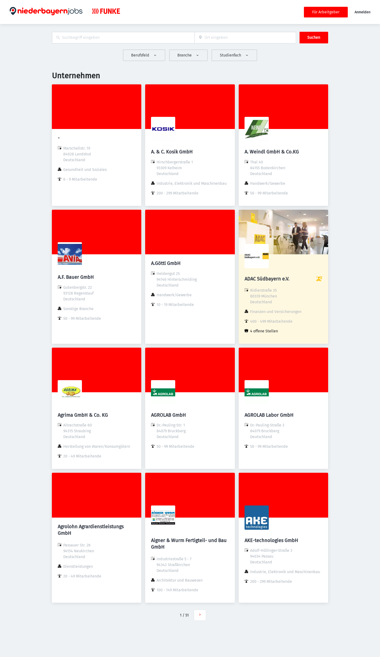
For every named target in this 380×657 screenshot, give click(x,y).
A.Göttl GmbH (166, 263)
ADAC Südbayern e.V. (267, 279)
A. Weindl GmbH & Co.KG (272, 152)
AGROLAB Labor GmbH (269, 415)
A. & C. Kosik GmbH (172, 152)
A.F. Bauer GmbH (76, 277)
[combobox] (123, 38)
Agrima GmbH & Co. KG (83, 415)
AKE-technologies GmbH (271, 540)
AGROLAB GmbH (168, 415)
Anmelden (362, 12)
